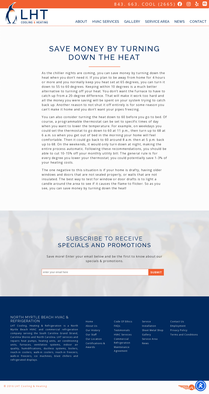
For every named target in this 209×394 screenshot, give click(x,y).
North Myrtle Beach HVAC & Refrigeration (39, 319)
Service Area (157, 21)
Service (146, 321)
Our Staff (91, 334)
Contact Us (177, 321)
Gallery (132, 21)
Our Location (94, 339)
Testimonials (122, 330)
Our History (93, 330)
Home (89, 321)
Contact (198, 21)
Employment (178, 325)
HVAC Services (105, 21)
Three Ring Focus (191, 387)
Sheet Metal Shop (152, 330)
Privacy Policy (178, 330)
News (179, 21)
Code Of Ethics (123, 321)
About (81, 21)
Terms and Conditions (184, 334)
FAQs (117, 325)
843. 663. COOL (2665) (145, 4)
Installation (149, 325)
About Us (91, 325)
